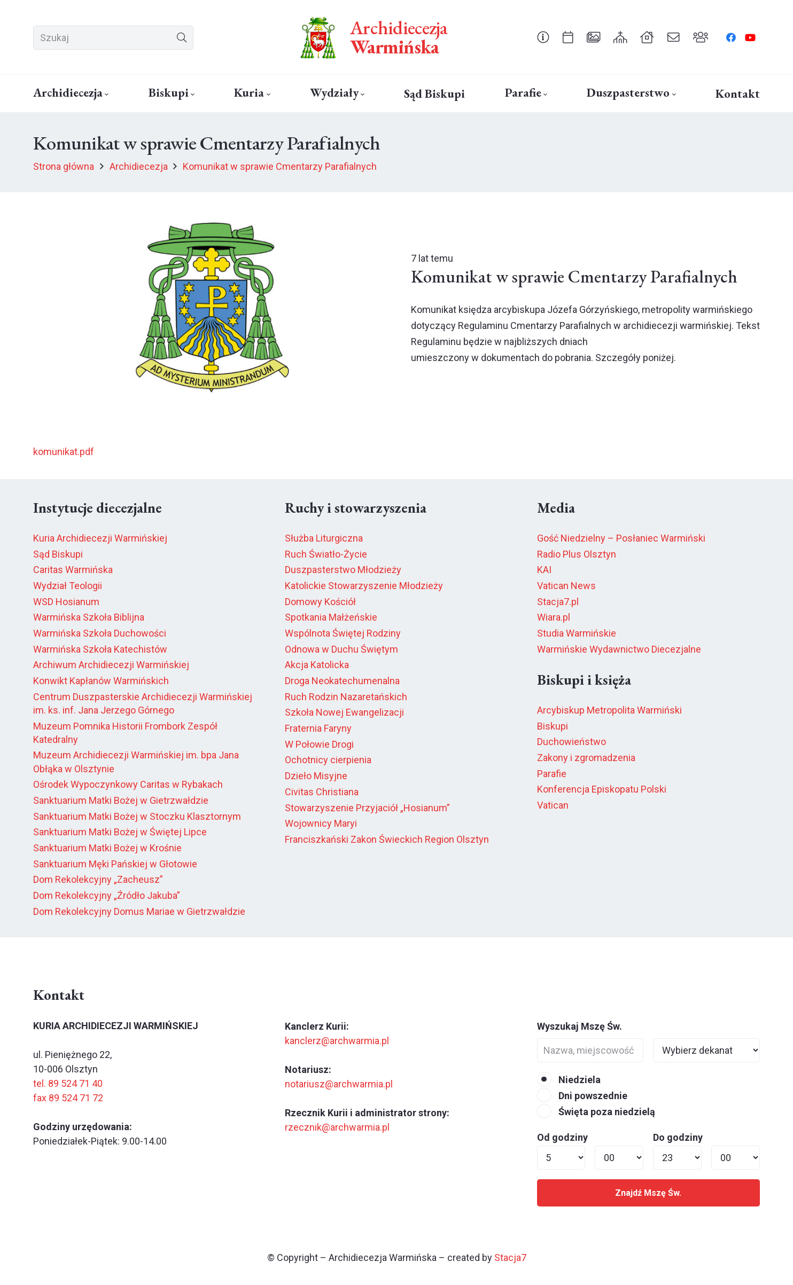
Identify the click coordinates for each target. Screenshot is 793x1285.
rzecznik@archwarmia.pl (337, 1127)
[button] (105, 94)
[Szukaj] (113, 38)
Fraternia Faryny (318, 728)
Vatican (553, 805)
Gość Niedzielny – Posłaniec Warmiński (621, 538)
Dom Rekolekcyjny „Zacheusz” (98, 879)
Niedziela (569, 1079)
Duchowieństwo (571, 741)
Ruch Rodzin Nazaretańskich (346, 696)
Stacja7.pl (558, 601)
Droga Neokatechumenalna (342, 680)
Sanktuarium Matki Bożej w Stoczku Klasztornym (137, 816)
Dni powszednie (582, 1095)
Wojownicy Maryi (321, 823)
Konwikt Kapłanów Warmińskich (101, 680)
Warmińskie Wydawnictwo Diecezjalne (619, 649)
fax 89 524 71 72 (68, 1097)
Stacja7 (510, 1257)
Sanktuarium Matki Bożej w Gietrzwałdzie (120, 800)
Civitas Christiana (322, 791)
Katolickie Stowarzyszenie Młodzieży (364, 585)
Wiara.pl (553, 617)
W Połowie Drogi (319, 744)
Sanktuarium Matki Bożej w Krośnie (107, 847)
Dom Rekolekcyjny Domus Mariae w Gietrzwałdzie (139, 911)
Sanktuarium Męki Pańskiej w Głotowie (115, 863)
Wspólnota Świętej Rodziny (343, 633)
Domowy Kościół (320, 601)
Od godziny (562, 1137)
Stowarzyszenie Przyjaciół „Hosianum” (367, 807)
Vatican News (566, 585)
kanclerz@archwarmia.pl (337, 1040)
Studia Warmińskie (576, 633)
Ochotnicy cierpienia (328, 759)
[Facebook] (731, 37)
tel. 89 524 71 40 (68, 1083)
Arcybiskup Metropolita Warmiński (609, 710)
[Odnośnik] (543, 37)
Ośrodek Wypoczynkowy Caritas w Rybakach (128, 784)
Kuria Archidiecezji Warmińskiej (100, 538)
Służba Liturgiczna (324, 538)
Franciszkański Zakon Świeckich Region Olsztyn (387, 839)
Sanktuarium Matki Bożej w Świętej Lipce (120, 831)
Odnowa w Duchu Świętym (341, 649)
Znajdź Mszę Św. (648, 1193)
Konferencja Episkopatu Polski (601, 789)
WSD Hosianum (66, 601)
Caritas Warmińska (73, 569)
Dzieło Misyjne (316, 775)
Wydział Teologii (67, 585)
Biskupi (552, 726)
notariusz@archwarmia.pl (339, 1084)
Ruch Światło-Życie (326, 554)
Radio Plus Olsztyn (576, 554)
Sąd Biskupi (58, 554)
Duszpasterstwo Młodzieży (343, 569)
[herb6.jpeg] (318, 37)
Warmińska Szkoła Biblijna (88, 617)
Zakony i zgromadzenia (586, 757)
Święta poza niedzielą (596, 1111)
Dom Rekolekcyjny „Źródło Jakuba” (106, 895)
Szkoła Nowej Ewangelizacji (344, 712)
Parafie (551, 773)
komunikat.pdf (63, 451)
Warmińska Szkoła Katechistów (100, 649)
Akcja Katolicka (317, 664)
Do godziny (678, 1137)
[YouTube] (750, 37)
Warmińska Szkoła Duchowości (99, 633)
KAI (544, 569)
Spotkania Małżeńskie (331, 617)
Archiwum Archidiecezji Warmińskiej (111, 664)
